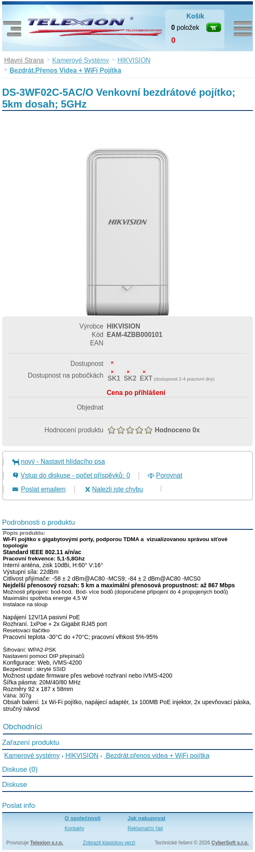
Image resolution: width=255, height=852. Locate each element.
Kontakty (74, 828)
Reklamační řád (145, 828)
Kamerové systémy (32, 755)
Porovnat (169, 475)
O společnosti (83, 818)
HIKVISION (82, 755)
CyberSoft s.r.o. (230, 843)
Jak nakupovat (146, 818)
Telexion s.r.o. (46, 843)
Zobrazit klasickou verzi (109, 843)
